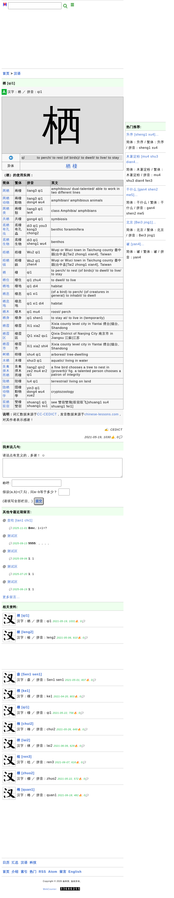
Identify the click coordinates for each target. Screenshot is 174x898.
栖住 (6, 280)
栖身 (6, 317)
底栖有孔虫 (6, 229)
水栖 (6, 360)
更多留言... (11, 601)
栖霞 (6, 325)
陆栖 (6, 381)
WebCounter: (50, 893)
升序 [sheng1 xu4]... (142, 134)
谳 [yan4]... (135, 244)
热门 (33, 875)
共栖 (6, 219)
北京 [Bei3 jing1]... (141, 222)
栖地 (6, 286)
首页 (6, 73)
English (75, 875)
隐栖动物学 (6, 391)
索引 (24, 875)
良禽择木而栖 (6, 371)
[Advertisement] (62, 40)
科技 (33, 866)
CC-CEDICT (47, 414)
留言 (62, 875)
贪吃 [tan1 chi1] (19, 524)
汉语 (17, 73)
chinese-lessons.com (101, 414)
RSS (42, 875)
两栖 (6, 190)
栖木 (6, 311)
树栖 (6, 354)
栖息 (6, 293)
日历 (6, 866)
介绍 (15, 875)
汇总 (15, 866)
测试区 (12, 540)
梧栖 (6, 252)
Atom (52, 875)
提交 (39, 505)
